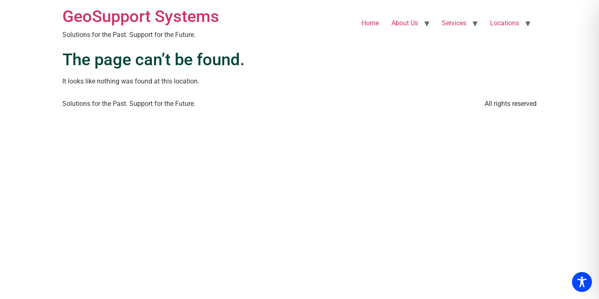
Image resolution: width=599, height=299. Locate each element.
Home (370, 23)
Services (454, 23)
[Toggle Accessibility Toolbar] (582, 282)
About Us (404, 23)
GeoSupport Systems (140, 16)
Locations (504, 23)
